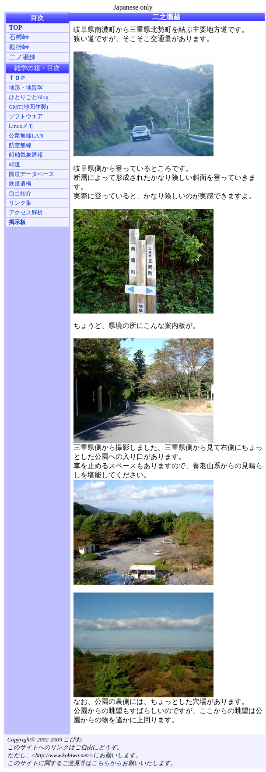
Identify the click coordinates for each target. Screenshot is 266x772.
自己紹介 (20, 193)
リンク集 (20, 203)
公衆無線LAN (26, 135)
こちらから (106, 763)
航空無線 (20, 145)
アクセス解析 (26, 212)
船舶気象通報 (26, 155)
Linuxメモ (21, 126)
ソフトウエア (26, 116)
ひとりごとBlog (29, 97)
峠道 (14, 164)
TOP (15, 27)
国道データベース (31, 174)
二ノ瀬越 (22, 57)
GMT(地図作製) (29, 106)
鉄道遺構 (20, 183)
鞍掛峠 (19, 47)
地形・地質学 (26, 87)
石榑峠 (19, 37)
